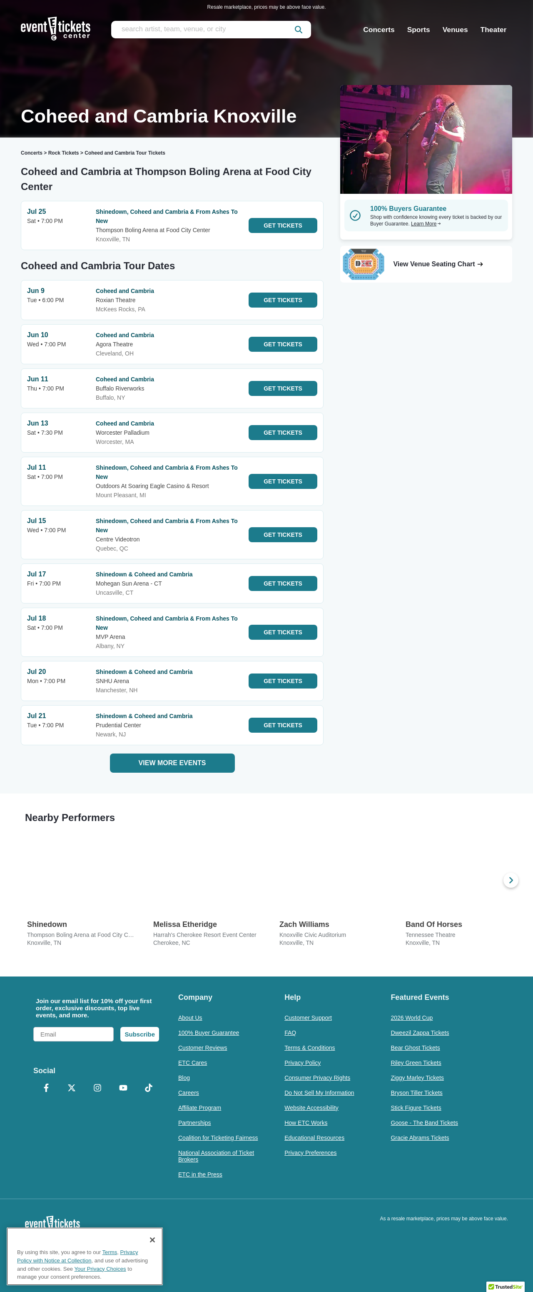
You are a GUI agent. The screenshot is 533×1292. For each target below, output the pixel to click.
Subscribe (140, 1034)
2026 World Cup (412, 1017)
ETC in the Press (200, 1174)
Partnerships (194, 1122)
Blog (184, 1077)
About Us (190, 1017)
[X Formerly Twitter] (72, 1089)
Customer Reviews (202, 1047)
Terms (109, 1252)
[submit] (298, 29)
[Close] (152, 1240)
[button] (505, 1284)
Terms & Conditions (309, 1047)
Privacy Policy (302, 1062)
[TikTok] (149, 1089)
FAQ (290, 1032)
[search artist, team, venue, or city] (211, 29)
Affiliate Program (199, 1107)
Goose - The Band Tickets (424, 1122)
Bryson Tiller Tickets (416, 1092)
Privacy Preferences (310, 1152)
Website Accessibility (311, 1107)
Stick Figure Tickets (416, 1107)
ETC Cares (192, 1062)
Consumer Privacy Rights (317, 1077)
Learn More (426, 224)
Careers (188, 1092)
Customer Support (308, 1017)
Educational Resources (314, 1137)
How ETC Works (305, 1122)
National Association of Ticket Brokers (216, 1156)
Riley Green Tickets (416, 1062)
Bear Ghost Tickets (415, 1047)
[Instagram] (97, 1089)
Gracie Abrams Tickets (420, 1137)
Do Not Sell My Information (319, 1092)
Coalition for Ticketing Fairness (218, 1137)
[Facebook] (46, 1089)
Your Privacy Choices (100, 1269)
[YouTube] (123, 1089)
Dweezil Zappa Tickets (420, 1032)
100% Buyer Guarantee (208, 1032)
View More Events (172, 762)
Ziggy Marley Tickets (417, 1077)
